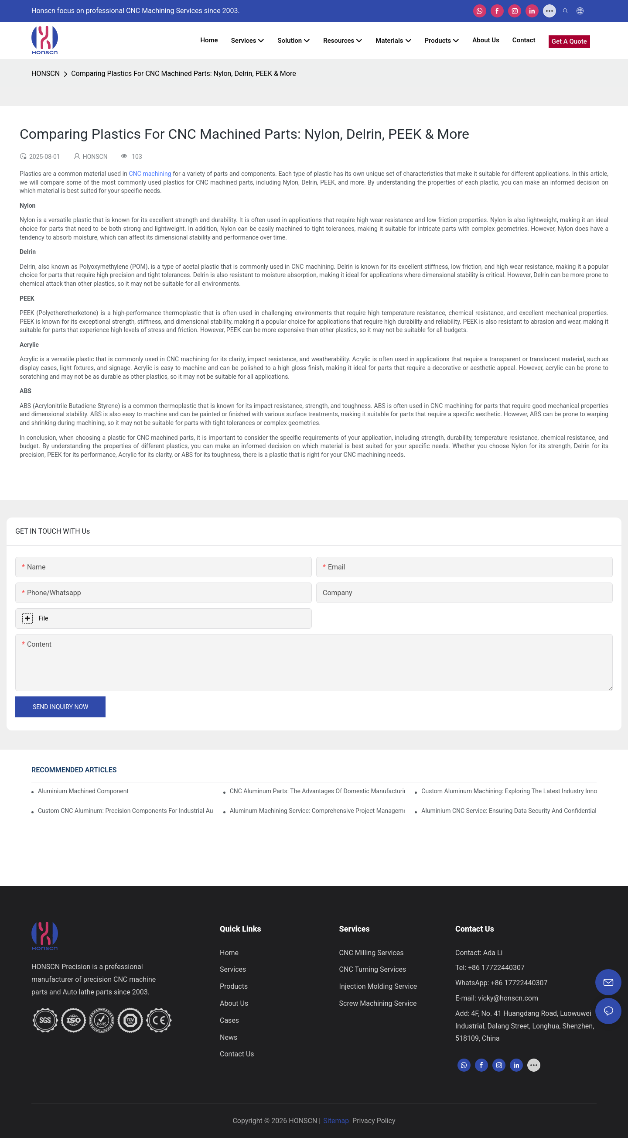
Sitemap (336, 1121)
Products (234, 986)
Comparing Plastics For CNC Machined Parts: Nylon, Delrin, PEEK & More (183, 73)
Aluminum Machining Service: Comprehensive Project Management (317, 810)
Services (233, 969)
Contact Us (237, 1054)
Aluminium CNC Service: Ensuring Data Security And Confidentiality (509, 810)
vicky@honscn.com (508, 998)
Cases (229, 1020)
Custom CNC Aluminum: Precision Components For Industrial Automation (125, 810)
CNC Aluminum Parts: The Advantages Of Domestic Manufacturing (317, 791)
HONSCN (45, 73)
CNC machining (150, 173)
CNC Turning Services (372, 969)
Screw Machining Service (378, 1003)
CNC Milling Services (371, 953)
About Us (234, 1003)
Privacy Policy (374, 1121)
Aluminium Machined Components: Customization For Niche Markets (83, 791)
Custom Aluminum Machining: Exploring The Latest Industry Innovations (509, 791)
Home (229, 953)
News (228, 1037)
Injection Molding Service (378, 986)
